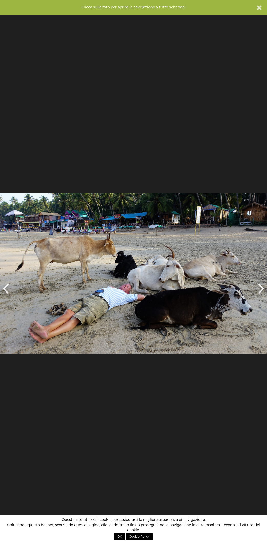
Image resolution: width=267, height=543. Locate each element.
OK (119, 536)
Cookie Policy (139, 536)
